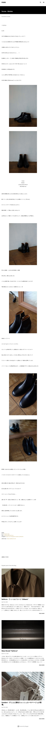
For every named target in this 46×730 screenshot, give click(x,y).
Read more (41, 613)
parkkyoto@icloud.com (8, 535)
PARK (4, 2)
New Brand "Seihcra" (10, 651)
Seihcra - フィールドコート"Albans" (15, 599)
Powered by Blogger (23, 726)
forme (6, 557)
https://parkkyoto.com (11, 538)
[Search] (40, 2)
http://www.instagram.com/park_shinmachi (14, 536)
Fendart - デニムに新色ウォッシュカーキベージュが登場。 (21, 703)
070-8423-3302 (6, 534)
